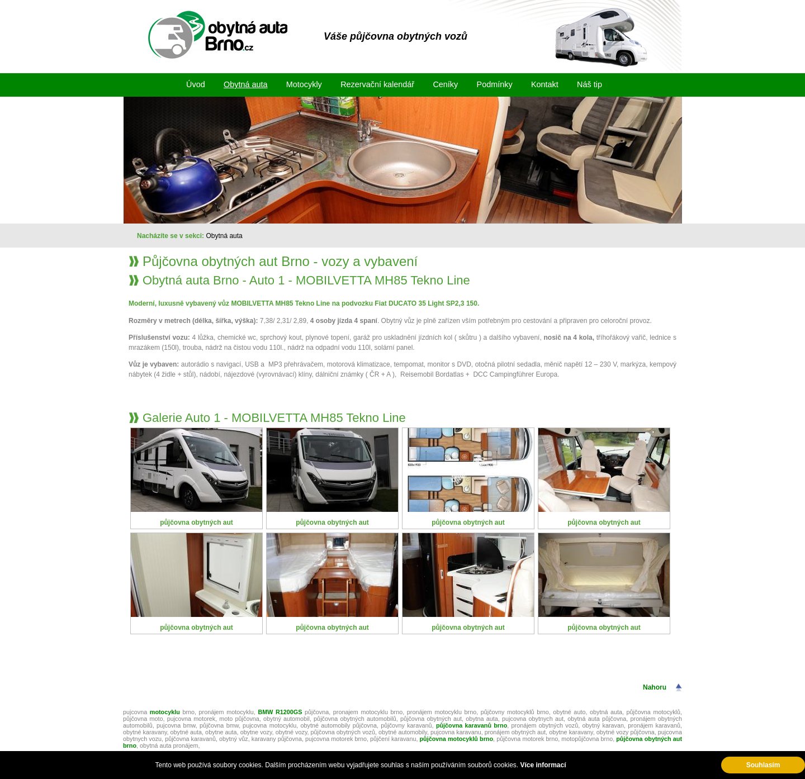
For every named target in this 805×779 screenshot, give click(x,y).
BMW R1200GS (280, 712)
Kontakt (544, 84)
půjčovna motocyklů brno (456, 738)
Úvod (195, 84)
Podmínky (495, 84)
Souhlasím (763, 765)
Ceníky (445, 84)
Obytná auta (245, 84)
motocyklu (166, 712)
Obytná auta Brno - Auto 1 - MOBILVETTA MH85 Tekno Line (306, 280)
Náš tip (589, 84)
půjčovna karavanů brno (471, 725)
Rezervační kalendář (377, 84)
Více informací (543, 765)
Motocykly (304, 84)
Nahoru (654, 687)
